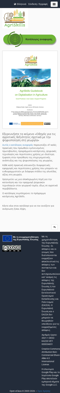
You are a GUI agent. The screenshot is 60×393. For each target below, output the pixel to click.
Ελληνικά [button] (20, 4)
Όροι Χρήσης (44, 391)
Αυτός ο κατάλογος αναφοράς (17, 144)
